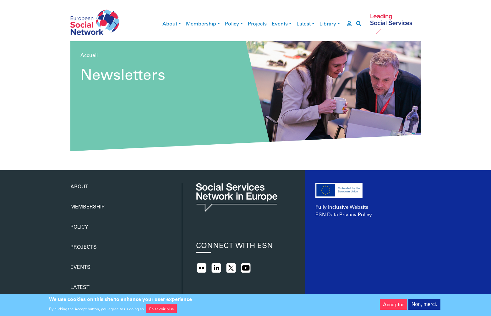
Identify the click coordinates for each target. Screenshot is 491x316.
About (169, 23)
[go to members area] (349, 23)
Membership (201, 23)
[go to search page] (358, 23)
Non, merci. (424, 305)
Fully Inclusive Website (341, 206)
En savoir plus (161, 309)
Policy (232, 23)
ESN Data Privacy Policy (343, 214)
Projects (257, 23)
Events (280, 23)
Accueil (89, 55)
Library (327, 23)
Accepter (393, 305)
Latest (304, 23)
